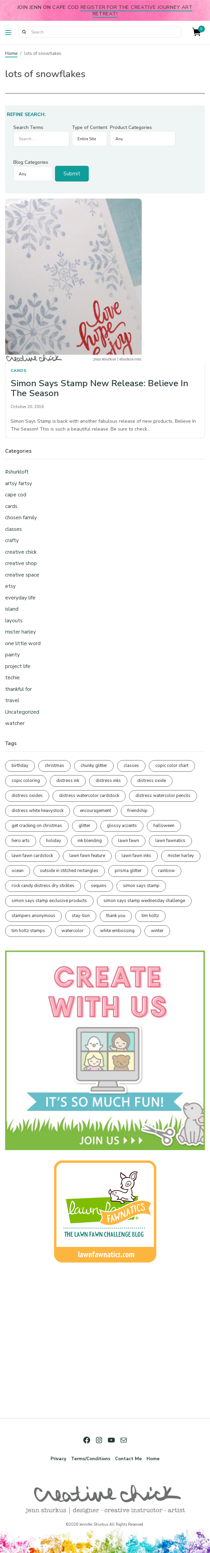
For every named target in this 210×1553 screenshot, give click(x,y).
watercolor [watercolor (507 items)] (72, 931)
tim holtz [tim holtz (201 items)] (150, 916)
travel (12, 700)
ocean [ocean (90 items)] (18, 871)
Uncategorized (22, 712)
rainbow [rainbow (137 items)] (166, 871)
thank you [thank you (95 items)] (115, 916)
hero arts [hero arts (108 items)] (21, 841)
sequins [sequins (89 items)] (99, 886)
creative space (22, 574)
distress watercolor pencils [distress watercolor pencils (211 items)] (163, 796)
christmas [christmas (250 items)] (54, 766)
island (11, 609)
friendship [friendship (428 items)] (137, 811)
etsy (10, 586)
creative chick (21, 552)
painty (12, 654)
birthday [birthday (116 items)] (20, 766)
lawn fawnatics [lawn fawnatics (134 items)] (170, 841)
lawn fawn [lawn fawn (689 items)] (128, 841)
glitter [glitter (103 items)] (84, 826)
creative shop (21, 563)
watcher (15, 723)
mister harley (20, 631)
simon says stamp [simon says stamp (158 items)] (141, 886)
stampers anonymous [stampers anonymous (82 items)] (33, 916)
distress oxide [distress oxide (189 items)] (151, 781)
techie (12, 677)
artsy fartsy (18, 483)
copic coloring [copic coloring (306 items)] (26, 781)
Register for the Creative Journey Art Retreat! (137, 10)
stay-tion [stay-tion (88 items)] (81, 916)
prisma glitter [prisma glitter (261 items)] (128, 871)
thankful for (18, 689)
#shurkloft (17, 471)
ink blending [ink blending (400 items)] (90, 841)
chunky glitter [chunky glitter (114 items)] (94, 766)
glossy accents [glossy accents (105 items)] (122, 826)
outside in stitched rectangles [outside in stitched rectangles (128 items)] (69, 871)
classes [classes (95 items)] (131, 766)
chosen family (21, 517)
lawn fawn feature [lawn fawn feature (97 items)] (87, 856)
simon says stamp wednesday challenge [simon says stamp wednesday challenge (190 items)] (144, 901)
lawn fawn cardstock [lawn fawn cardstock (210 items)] (32, 856)
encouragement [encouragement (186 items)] (95, 811)
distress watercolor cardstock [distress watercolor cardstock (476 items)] (89, 796)
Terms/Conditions (90, 1458)
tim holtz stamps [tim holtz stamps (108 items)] (28, 931)
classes (13, 529)
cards (19, 370)
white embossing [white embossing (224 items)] (117, 931)
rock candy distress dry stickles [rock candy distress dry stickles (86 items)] (43, 886)
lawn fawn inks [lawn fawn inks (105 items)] (136, 856)
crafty (12, 540)
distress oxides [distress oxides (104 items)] (27, 796)
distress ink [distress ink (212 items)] (67, 781)
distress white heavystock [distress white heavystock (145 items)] (38, 811)
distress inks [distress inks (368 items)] (108, 781)
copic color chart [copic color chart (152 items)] (171, 766)
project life (17, 666)
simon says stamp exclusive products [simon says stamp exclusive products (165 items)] (49, 901)
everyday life (20, 597)
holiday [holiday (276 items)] (53, 841)
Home (11, 53)
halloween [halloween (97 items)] (163, 826)
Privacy (58, 1458)
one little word (23, 643)
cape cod (15, 494)
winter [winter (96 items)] (157, 931)
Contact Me (128, 1458)
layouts (14, 620)
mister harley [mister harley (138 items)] (181, 856)
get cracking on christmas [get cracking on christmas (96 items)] (37, 826)
